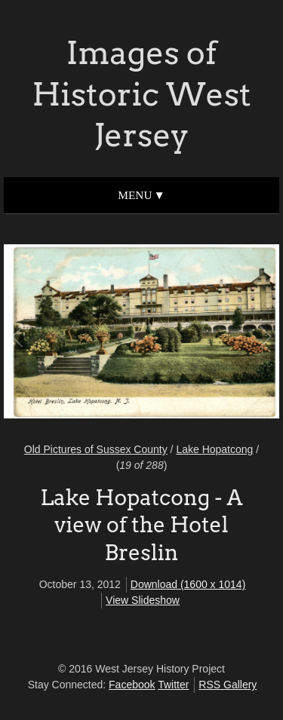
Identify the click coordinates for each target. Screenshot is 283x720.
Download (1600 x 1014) (188, 584)
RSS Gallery (227, 685)
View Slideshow (143, 600)
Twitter (173, 685)
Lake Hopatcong (214, 449)
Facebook (132, 685)
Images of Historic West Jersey (141, 94)
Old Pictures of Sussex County (96, 449)
